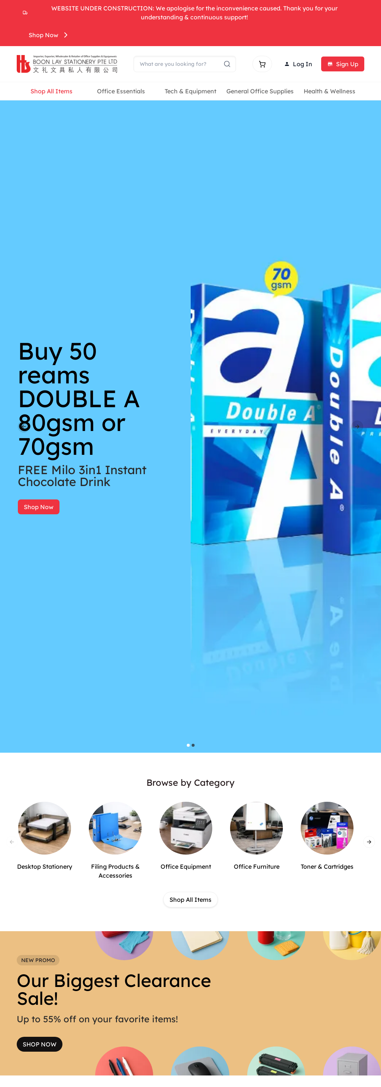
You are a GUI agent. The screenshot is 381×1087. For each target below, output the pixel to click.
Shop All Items (51, 91)
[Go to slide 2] (192, 745)
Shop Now (49, 34)
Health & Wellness (329, 91)
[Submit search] (227, 64)
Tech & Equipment (190, 91)
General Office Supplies (260, 91)
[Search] (184, 64)
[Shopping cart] (262, 64)
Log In (298, 64)
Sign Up (342, 64)
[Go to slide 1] (188, 745)
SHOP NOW (39, 1044)
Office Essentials (121, 91)
